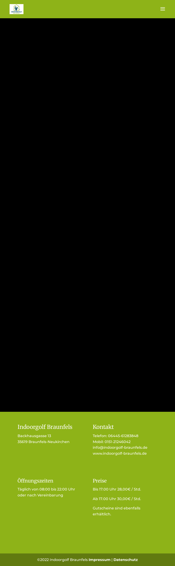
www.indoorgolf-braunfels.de (120, 453)
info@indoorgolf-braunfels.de (120, 447)
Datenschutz (125, 560)
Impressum (100, 560)
